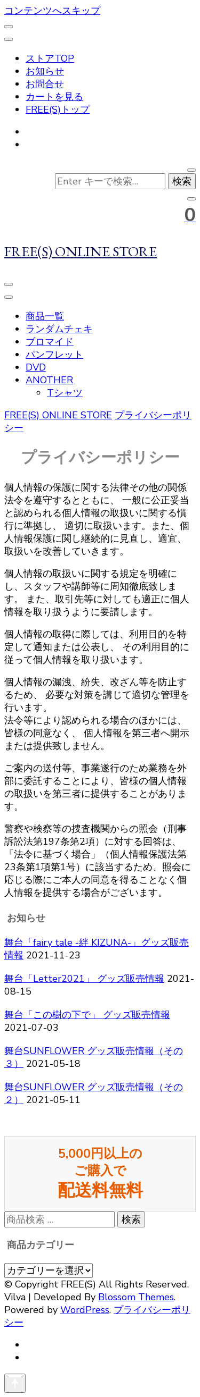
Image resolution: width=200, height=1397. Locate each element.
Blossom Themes (136, 1297)
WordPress (84, 1309)
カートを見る (54, 96)
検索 (131, 1219)
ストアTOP (50, 58)
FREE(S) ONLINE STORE (80, 251)
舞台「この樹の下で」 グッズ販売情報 (87, 1014)
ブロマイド (50, 341)
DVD (36, 367)
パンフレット (54, 354)
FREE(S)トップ (58, 109)
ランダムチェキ (59, 329)
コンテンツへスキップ (52, 10)
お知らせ (45, 71)
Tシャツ (65, 392)
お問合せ (45, 84)
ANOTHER (49, 380)
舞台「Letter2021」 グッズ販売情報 (84, 978)
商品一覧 (45, 316)
